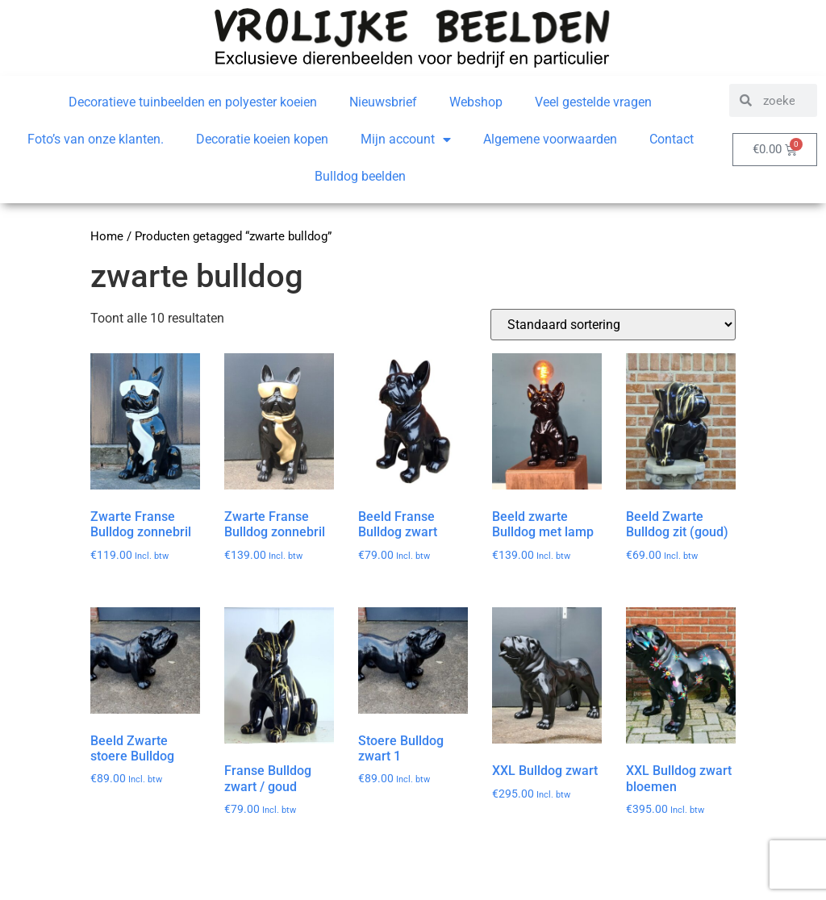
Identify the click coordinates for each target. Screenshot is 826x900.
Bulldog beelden (360, 176)
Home (106, 236)
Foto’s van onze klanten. (95, 139)
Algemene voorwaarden (550, 139)
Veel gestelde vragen (593, 102)
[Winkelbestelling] (613, 324)
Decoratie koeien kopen (262, 139)
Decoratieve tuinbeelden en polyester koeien (193, 102)
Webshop (476, 102)
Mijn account (406, 139)
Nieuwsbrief (383, 102)
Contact (671, 139)
